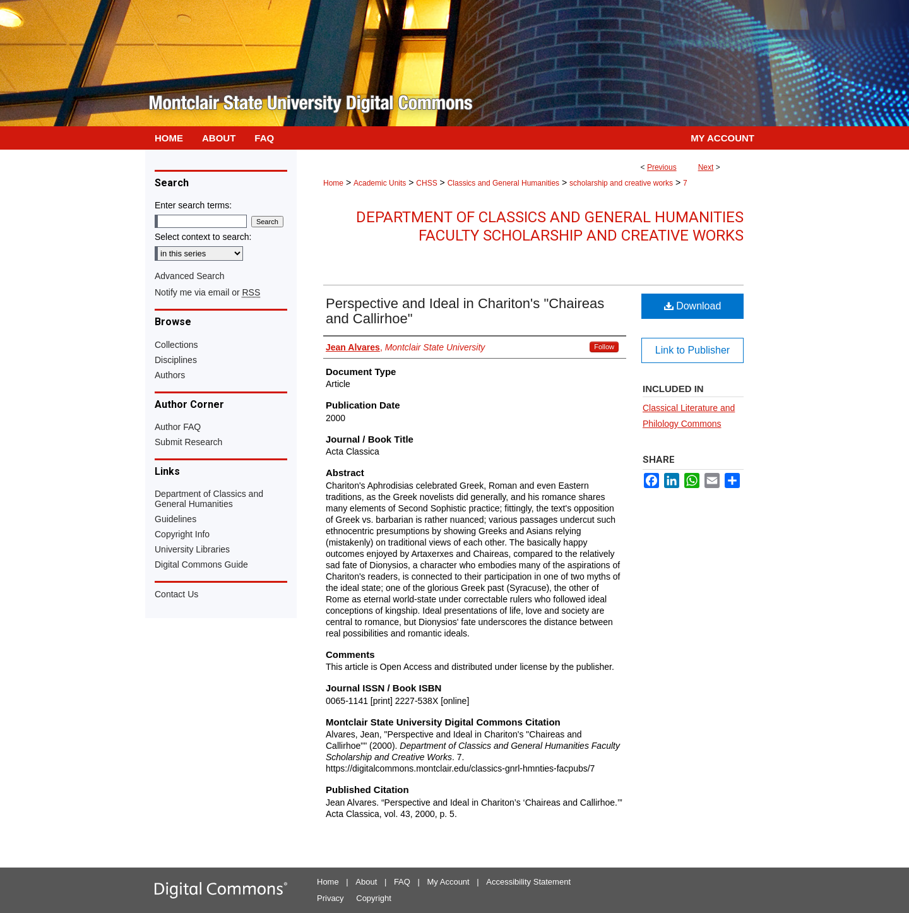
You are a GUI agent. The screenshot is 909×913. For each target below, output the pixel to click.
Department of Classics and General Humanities (209, 499)
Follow (604, 346)
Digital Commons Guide (201, 564)
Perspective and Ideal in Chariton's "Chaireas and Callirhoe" (465, 310)
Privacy (330, 898)
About (366, 881)
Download (693, 306)
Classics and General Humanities (503, 183)
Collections (176, 345)
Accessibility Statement (528, 881)
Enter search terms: (193, 205)
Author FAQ (178, 427)
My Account (448, 881)
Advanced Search (190, 276)
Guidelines (175, 519)
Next (706, 167)
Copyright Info (182, 534)
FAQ (402, 881)
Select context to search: (203, 237)
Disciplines (176, 360)
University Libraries (192, 549)
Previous (662, 167)
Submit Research (188, 442)
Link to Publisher (692, 350)
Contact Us (176, 594)
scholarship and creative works (621, 183)
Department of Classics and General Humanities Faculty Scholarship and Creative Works (550, 226)
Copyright (373, 898)
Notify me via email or (207, 292)
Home (333, 183)
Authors (170, 375)
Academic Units (380, 183)
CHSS (426, 183)
